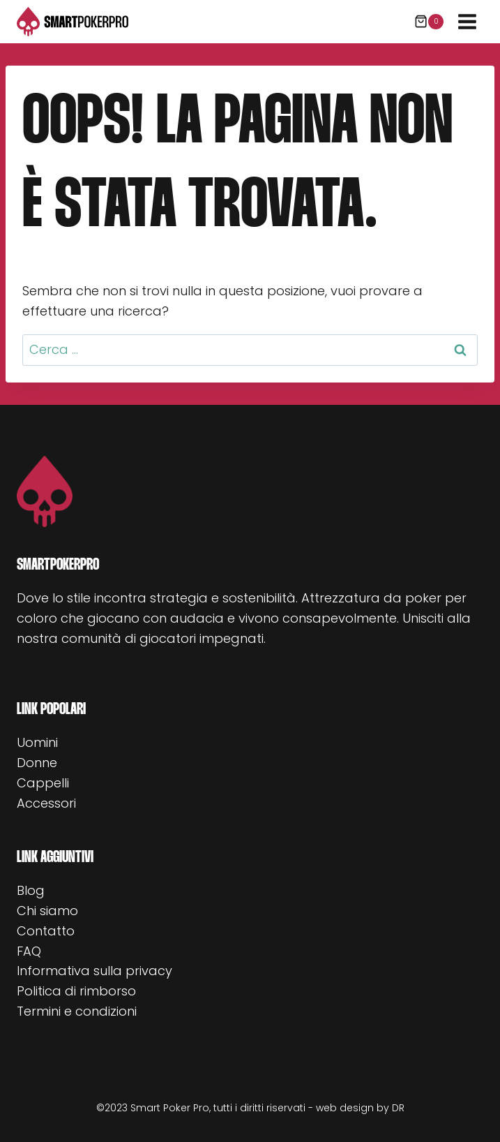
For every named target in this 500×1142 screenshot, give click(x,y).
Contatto (46, 931)
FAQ (29, 951)
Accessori (46, 803)
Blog (31, 890)
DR (398, 1108)
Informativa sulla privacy (94, 970)
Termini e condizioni (77, 1011)
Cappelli (43, 783)
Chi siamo (47, 910)
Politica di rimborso (76, 991)
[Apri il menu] (466, 21)
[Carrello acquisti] (429, 21)
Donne (37, 762)
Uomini (37, 742)
